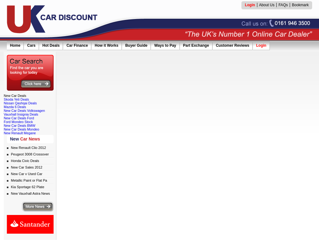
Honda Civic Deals (25, 161)
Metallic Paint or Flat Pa (29, 180)
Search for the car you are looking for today (30, 73)
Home (15, 45)
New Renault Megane (20, 133)
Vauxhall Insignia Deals (21, 114)
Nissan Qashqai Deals (20, 103)
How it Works (106, 45)
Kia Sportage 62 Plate (27, 187)
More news (38, 207)
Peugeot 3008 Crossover (30, 154)
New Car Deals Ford (19, 118)
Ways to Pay (165, 45)
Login (261, 45)
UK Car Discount (52, 19)
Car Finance (77, 45)
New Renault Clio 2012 (28, 148)
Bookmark (300, 5)
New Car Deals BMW (19, 125)
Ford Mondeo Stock (18, 122)
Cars (31, 45)
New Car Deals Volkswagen (24, 110)
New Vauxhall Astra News (30, 193)
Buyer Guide (136, 45)
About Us (266, 5)
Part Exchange (196, 45)
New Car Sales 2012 (26, 167)
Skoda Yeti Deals (16, 99)
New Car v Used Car (26, 174)
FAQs (283, 5)
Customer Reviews (232, 45)
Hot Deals (51, 45)
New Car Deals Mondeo (21, 129)
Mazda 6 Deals (15, 107)
